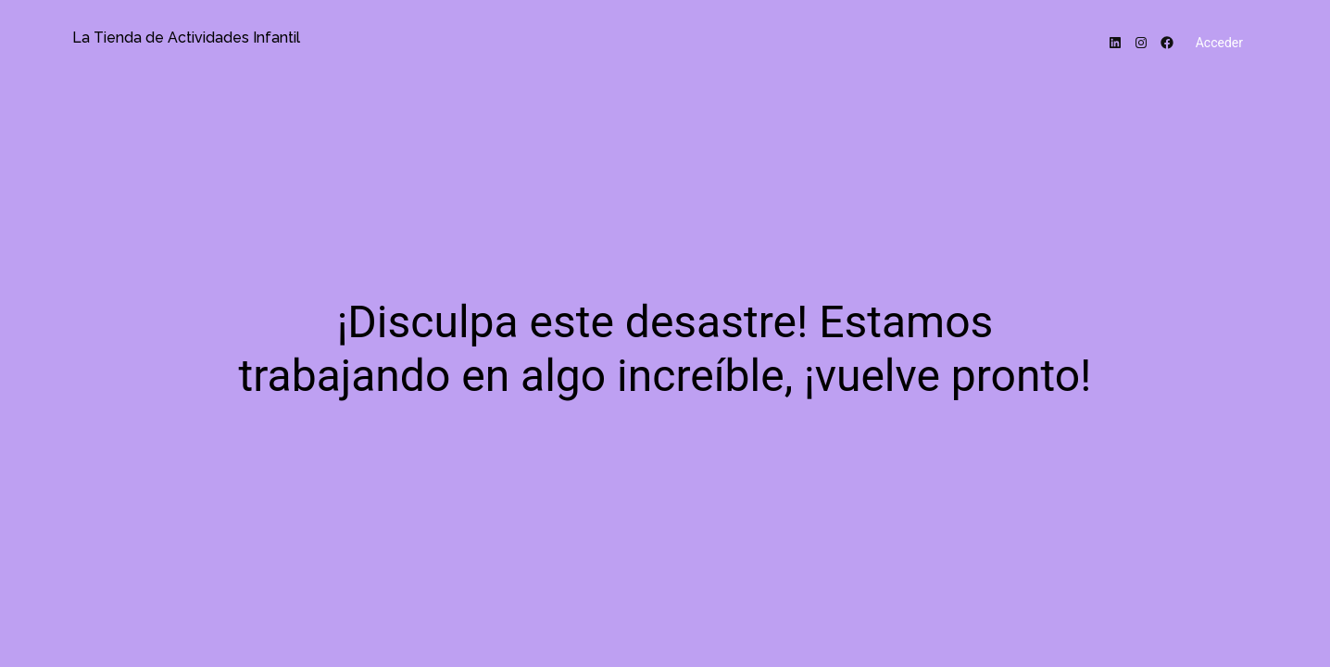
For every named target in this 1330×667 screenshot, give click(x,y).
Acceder (1219, 42)
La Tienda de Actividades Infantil (186, 37)
